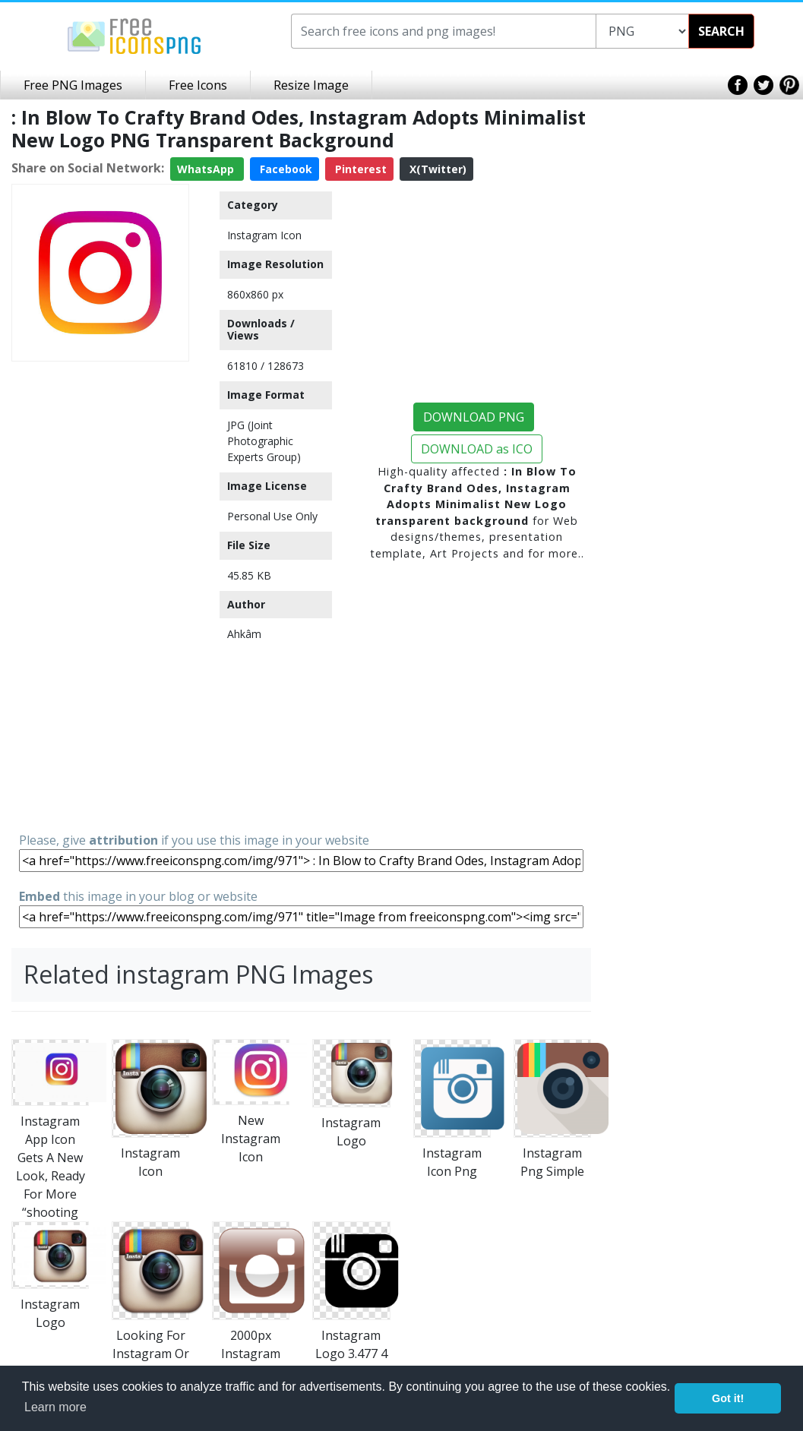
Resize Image (311, 85)
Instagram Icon (264, 235)
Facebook (284, 169)
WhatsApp (207, 169)
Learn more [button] (55, 1407)
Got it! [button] (728, 1398)
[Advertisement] (100, 595)
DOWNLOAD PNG (473, 417)
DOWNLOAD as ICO (477, 449)
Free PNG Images (73, 85)
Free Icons (198, 85)
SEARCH (721, 31)
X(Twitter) (436, 169)
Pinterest (359, 169)
